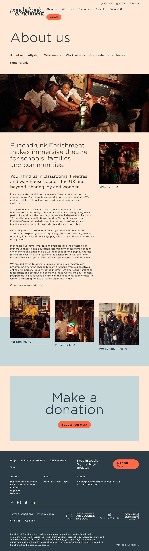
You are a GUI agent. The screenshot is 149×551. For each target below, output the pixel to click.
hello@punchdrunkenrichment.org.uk (99, 481)
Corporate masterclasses (107, 55)
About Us (51, 9)
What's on (68, 9)
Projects (100, 9)
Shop (13, 467)
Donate (53, 17)
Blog (13, 460)
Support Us (116, 9)
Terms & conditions (21, 514)
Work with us (75, 55)
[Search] (134, 3)
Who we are (52, 55)
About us (16, 55)
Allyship (34, 55)
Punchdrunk (19, 62)
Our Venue (84, 9)
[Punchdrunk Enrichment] (27, 11)
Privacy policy (45, 514)
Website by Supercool (127, 545)
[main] (74, 231)
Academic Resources (32, 460)
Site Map (15, 520)
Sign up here (122, 464)
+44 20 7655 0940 (88, 484)
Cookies (30, 520)
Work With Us (58, 460)
